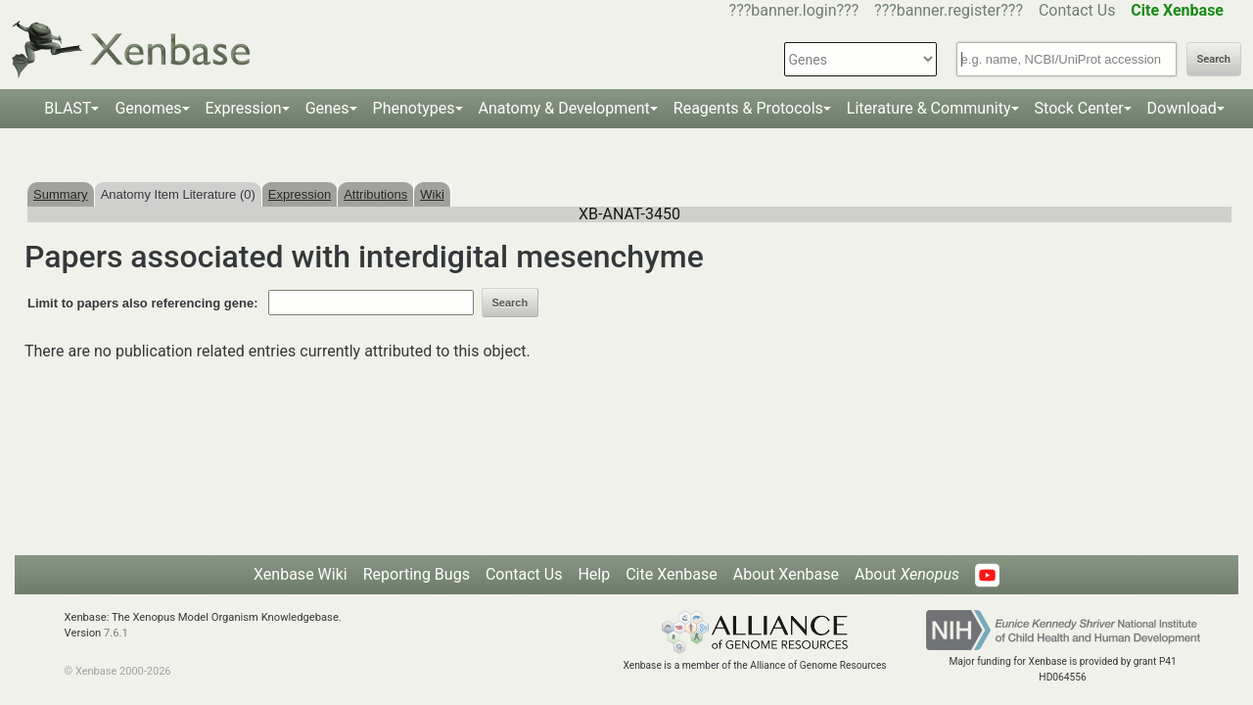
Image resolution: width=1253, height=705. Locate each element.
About (907, 574)
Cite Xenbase (672, 574)
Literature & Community (929, 108)
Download (1182, 108)
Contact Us (1077, 10)
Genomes (148, 108)
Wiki (432, 194)
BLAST (67, 108)
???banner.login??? (794, 10)
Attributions (375, 194)
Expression (244, 108)
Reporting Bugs (416, 574)
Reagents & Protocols (748, 108)
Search (1213, 59)
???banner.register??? (948, 10)
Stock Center (1079, 108)
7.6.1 (116, 633)
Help (594, 574)
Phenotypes (414, 108)
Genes (327, 108)
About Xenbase (786, 574)
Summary (60, 194)
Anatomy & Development (564, 108)
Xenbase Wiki (301, 574)
